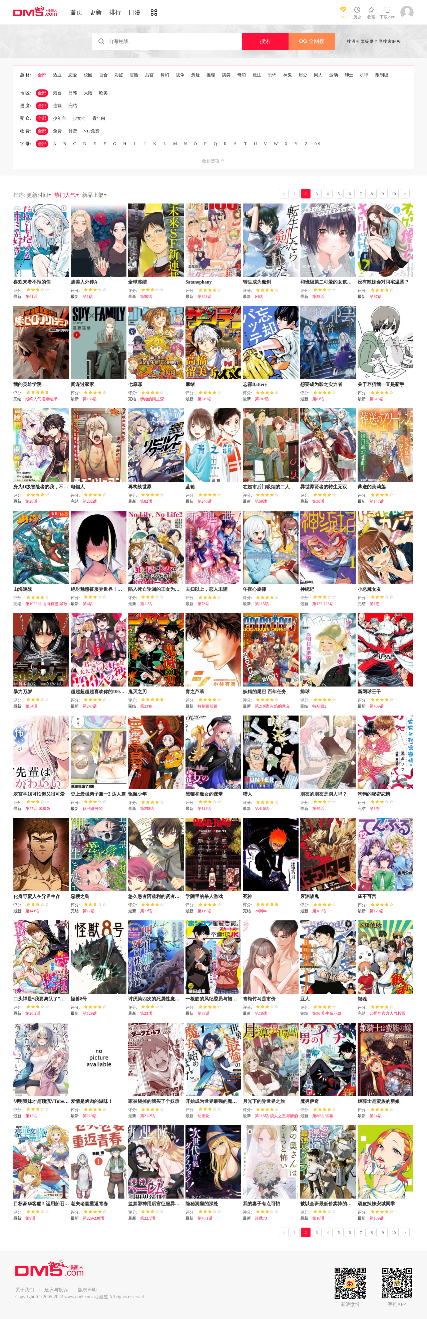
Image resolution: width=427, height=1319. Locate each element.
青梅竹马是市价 (259, 998)
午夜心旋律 (254, 589)
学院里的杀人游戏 (204, 896)
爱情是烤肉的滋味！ (92, 1101)
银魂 (362, 998)
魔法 (257, 75)
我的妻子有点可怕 (261, 1203)
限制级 (381, 75)
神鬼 (287, 75)
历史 (303, 75)
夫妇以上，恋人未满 (206, 589)
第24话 (376, 1116)
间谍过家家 (82, 384)
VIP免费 (91, 130)
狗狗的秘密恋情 (374, 794)
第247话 (90, 706)
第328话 (204, 296)
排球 (305, 691)
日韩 (72, 92)
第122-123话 (323, 603)
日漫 (134, 12)
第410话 (262, 808)
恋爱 (72, 75)
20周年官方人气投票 (388, 1013)
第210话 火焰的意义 (272, 706)
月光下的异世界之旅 (264, 1101)
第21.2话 (147, 1116)
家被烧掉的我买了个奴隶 (153, 1101)
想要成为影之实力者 (321, 384)
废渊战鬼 (309, 896)
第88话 (203, 1013)
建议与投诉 (56, 1289)
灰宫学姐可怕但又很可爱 (39, 794)
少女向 (79, 118)
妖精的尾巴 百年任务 (264, 691)
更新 (96, 12)
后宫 (149, 75)
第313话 (377, 399)
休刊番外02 (93, 808)
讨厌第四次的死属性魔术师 (156, 998)
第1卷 (375, 603)
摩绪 (190, 384)
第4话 (88, 603)
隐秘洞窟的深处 (201, 1203)
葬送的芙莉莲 (372, 486)
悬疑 (195, 75)
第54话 (31, 706)
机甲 (364, 75)
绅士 (349, 75)
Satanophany (198, 282)
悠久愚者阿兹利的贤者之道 (156, 896)
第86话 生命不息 (326, 1013)
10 (394, 193)
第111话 (204, 808)
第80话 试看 (322, 1116)
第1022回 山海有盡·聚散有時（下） (56, 603)
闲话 (259, 296)
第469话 (377, 706)
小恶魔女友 (369, 589)
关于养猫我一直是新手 (381, 384)
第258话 (147, 808)
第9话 (30, 1218)
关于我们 (24, 1289)
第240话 (204, 501)
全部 (42, 75)
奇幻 (241, 75)
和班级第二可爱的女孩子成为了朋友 (337, 282)
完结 (72, 105)
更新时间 (39, 195)
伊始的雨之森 (152, 399)
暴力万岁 (22, 691)
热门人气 (67, 195)
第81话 (318, 399)
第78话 (203, 603)
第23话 (146, 1013)
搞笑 (226, 75)
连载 (57, 105)
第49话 (318, 808)
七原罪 (135, 384)
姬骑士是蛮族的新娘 (379, 1101)
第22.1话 (147, 1218)
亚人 (305, 998)
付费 (72, 130)
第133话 (90, 399)
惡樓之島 (80, 896)
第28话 (31, 501)
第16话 (318, 1218)
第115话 (262, 603)
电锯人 (78, 486)
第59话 (261, 501)
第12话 (31, 1116)
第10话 (261, 1013)
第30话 (318, 501)
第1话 (88, 296)
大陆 (88, 92)
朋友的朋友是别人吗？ (323, 794)
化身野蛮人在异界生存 (36, 896)
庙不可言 (367, 896)
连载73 (261, 1218)
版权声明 (87, 1289)
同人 (318, 75)
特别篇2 (319, 706)
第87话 (376, 296)
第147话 (377, 501)
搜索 (265, 41)
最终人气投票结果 (41, 399)
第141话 (32, 911)
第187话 (262, 399)
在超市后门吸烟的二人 (266, 486)
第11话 (146, 603)
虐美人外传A (84, 282)
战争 (180, 75)
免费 (57, 130)
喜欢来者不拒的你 (32, 282)
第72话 (146, 911)
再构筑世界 (139, 486)
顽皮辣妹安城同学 (376, 1203)
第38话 (318, 296)
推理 (210, 75)
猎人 (247, 794)
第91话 (31, 296)
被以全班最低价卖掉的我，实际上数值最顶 (344, 1203)
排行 (115, 12)
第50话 (146, 296)
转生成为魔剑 (257, 282)
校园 (88, 75)
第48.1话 (204, 1218)
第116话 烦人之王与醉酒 (276, 1116)
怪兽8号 (79, 998)
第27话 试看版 (37, 808)
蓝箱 (190, 486)
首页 (76, 12)
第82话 (146, 501)
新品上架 (94, 195)
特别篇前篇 (207, 706)
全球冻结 (137, 282)
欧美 (103, 92)
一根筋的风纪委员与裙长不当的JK (221, 998)
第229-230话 (93, 1218)
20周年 (261, 911)
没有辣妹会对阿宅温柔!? (383, 282)
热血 (57, 75)
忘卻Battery (255, 384)
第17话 (89, 911)
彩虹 (118, 75)
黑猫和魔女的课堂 (204, 794)
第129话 (377, 911)
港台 (57, 92)
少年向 (59, 118)
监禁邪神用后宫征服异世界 (156, 1203)
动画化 (203, 1116)
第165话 (319, 911)
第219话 (90, 1116)
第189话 (377, 1218)
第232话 (90, 501)
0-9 (317, 143)
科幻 (164, 75)
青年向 (98, 118)
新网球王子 (369, 691)
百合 (103, 75)
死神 (247, 896)
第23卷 (146, 706)
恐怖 (272, 75)
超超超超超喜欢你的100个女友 (102, 691)
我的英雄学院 (27, 384)
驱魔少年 (137, 794)
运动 (333, 75)
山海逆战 (22, 589)
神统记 (307, 589)
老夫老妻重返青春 (89, 1203)
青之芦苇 (194, 691)
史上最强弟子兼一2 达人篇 (98, 794)
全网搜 (312, 41)
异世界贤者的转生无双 (323, 486)
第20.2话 (32, 1013)
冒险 (134, 75)
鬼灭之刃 (137, 691)
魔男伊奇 (309, 1101)
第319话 (204, 399)
